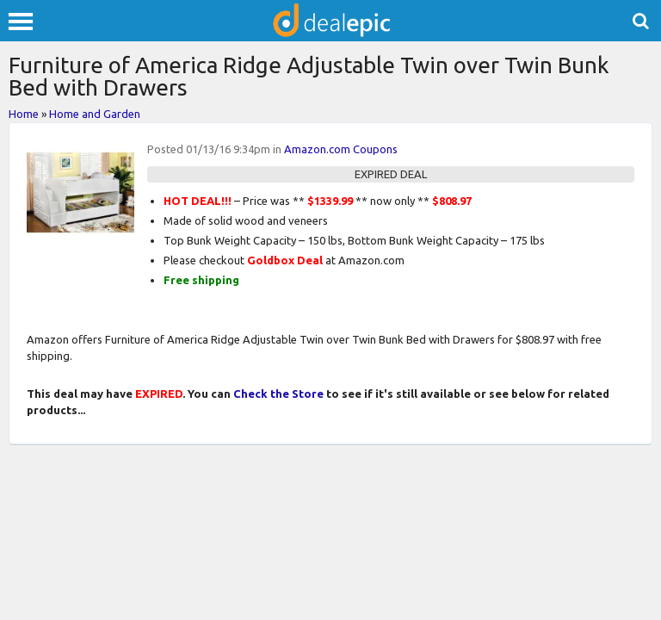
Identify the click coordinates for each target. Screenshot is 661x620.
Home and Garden (94, 114)
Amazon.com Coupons (341, 149)
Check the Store (278, 394)
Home (24, 114)
